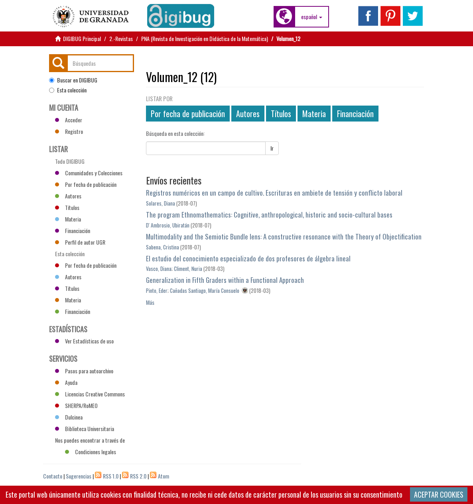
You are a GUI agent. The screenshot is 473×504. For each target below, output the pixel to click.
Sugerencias (78, 476)
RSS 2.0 (138, 476)
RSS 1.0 (110, 476)
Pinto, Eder (157, 290)
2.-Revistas (121, 38)
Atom (163, 476)
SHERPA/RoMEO (76, 405)
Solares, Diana (160, 203)
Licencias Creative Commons (90, 394)
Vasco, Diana (158, 269)
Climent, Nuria (188, 269)
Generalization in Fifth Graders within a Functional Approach (225, 280)
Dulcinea (69, 417)
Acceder (68, 120)
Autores (248, 114)
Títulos (281, 114)
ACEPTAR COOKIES (438, 494)
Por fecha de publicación (188, 114)
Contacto (52, 476)
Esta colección (68, 90)
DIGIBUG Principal (82, 38)
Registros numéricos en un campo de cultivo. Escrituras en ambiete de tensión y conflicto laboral (274, 193)
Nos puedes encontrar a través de (90, 441)
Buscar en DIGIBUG (73, 80)
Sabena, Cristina (162, 247)
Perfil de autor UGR (80, 242)
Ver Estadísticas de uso (84, 341)
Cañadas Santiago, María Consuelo (204, 290)
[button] (311, 16)
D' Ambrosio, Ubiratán (167, 225)
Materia (314, 114)
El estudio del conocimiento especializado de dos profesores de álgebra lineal (248, 258)
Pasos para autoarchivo (84, 371)
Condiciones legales (90, 451)
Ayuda (66, 382)
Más (150, 302)
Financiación (355, 114)
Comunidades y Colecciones (88, 173)
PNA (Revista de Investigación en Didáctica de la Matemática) (204, 38)
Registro (69, 131)
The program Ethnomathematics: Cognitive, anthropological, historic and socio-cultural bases (269, 215)
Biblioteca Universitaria (84, 428)
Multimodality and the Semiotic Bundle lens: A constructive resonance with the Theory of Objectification (284, 236)
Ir (272, 148)
